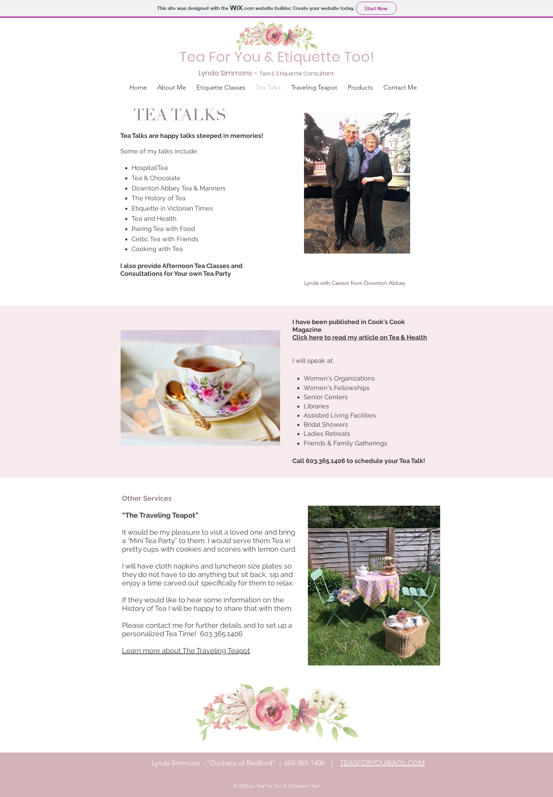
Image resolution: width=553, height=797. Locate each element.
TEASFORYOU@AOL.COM (382, 763)
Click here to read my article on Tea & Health (359, 337)
